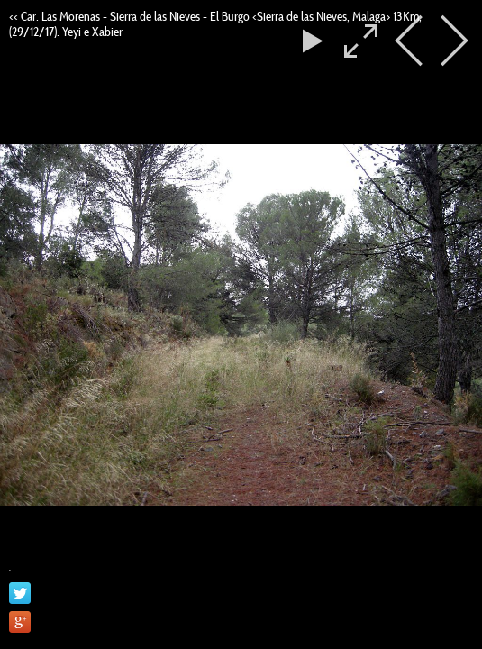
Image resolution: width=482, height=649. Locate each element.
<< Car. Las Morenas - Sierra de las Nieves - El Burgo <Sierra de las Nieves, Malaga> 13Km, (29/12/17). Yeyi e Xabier (215, 24)
